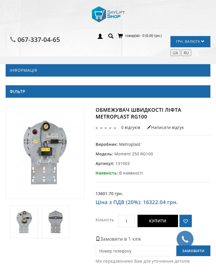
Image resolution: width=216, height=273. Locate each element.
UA (175, 52)
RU (186, 52)
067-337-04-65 (38, 39)
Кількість (105, 219)
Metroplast (129, 144)
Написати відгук (165, 127)
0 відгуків (130, 127)
